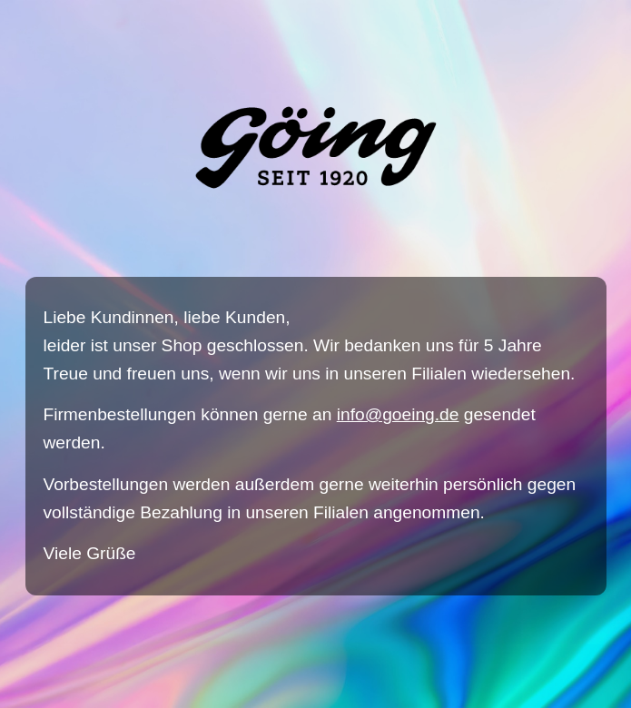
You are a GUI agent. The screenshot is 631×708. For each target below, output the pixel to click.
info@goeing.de (398, 414)
